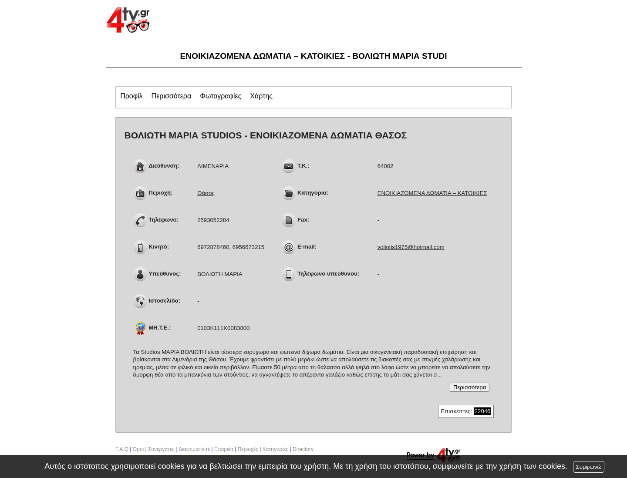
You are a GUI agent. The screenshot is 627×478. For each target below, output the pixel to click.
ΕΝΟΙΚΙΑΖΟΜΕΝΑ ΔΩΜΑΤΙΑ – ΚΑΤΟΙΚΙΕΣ (432, 193)
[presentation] (131, 96)
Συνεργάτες (161, 449)
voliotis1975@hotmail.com (411, 247)
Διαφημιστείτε (194, 449)
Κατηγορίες (276, 449)
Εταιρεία (223, 449)
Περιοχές (248, 449)
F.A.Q (121, 449)
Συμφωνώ (588, 467)
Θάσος (206, 193)
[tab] (131, 97)
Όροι (138, 449)
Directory (303, 449)
